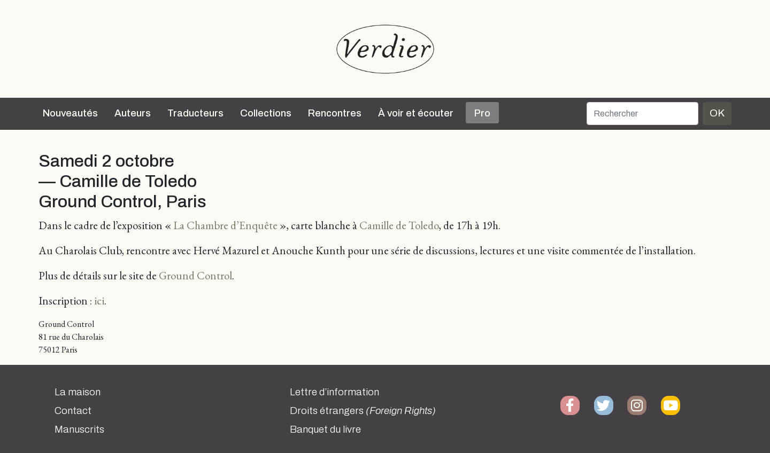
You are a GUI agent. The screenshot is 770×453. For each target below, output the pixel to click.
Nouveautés (70, 113)
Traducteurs (195, 113)
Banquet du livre (325, 429)
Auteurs (132, 113)
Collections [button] (265, 113)
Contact (73, 410)
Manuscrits (79, 429)
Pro (482, 113)
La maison (78, 392)
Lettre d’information (334, 392)
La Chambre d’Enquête (225, 225)
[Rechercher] (642, 113)
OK (717, 113)
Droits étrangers (363, 410)
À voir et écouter (415, 113)
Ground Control (195, 275)
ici (99, 300)
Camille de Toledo (398, 225)
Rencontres (334, 113)
